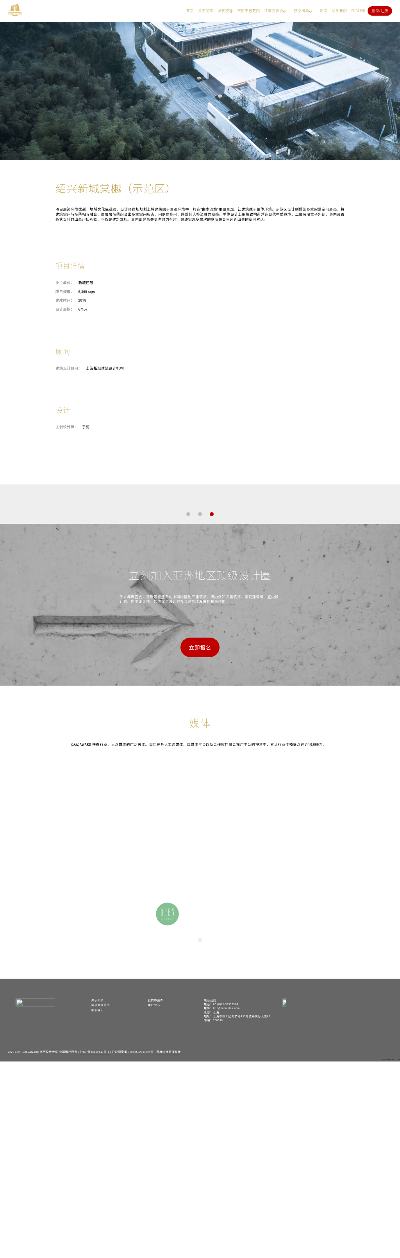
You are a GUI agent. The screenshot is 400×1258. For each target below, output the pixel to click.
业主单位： (65, 283)
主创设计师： (66, 427)
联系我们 (339, 11)
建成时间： (65, 300)
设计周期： (65, 309)
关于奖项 (205, 11)
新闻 (323, 11)
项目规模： (65, 291)
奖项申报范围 (248, 11)
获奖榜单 (301, 11)
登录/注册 (379, 11)
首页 (190, 11)
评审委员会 (274, 11)
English (358, 11)
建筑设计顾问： (68, 368)
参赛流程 (225, 11)
